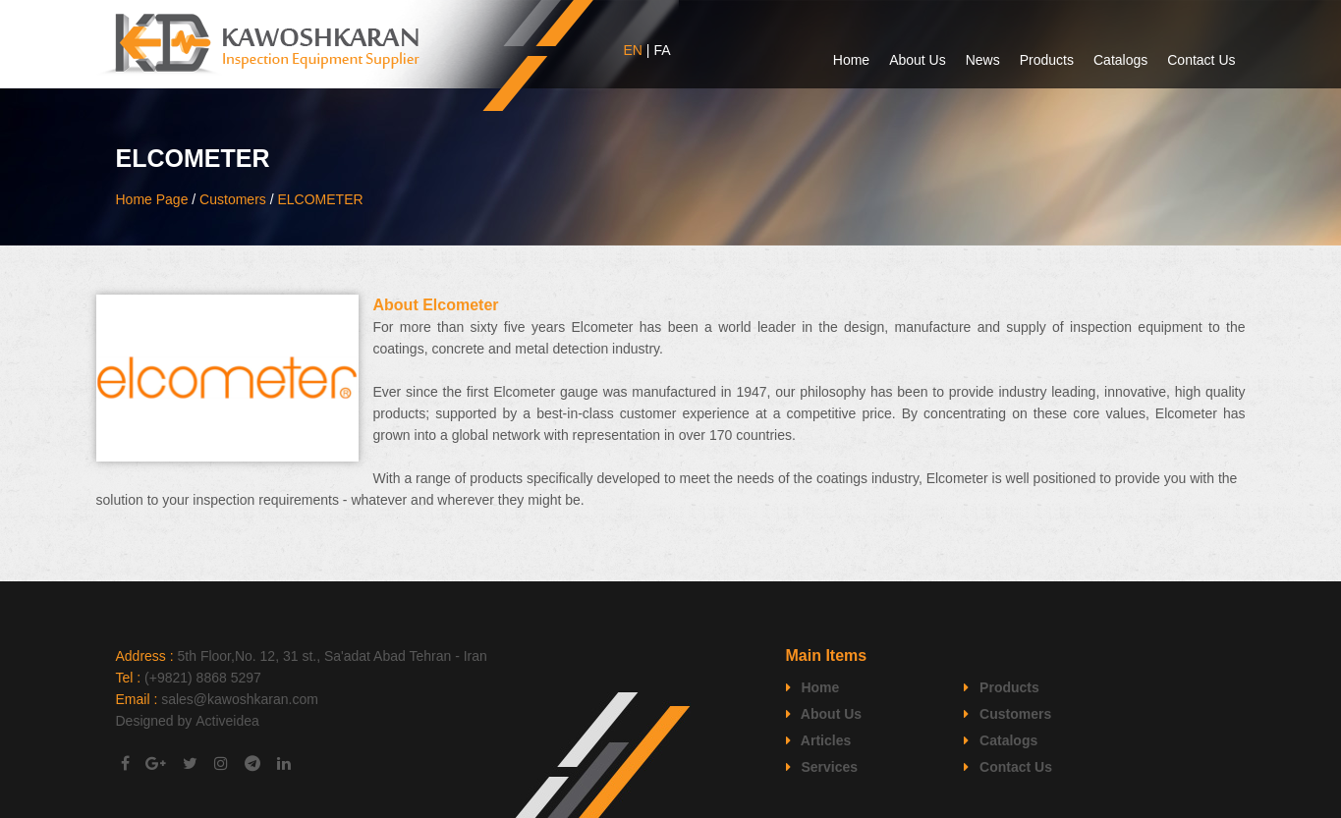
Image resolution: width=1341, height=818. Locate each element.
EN (633, 50)
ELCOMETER (320, 199)
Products (1047, 60)
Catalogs (1120, 60)
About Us (917, 60)
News (983, 60)
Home (851, 60)
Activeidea (227, 721)
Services (822, 767)
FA (661, 50)
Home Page (152, 199)
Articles (819, 740)
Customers (232, 199)
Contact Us (1201, 60)
